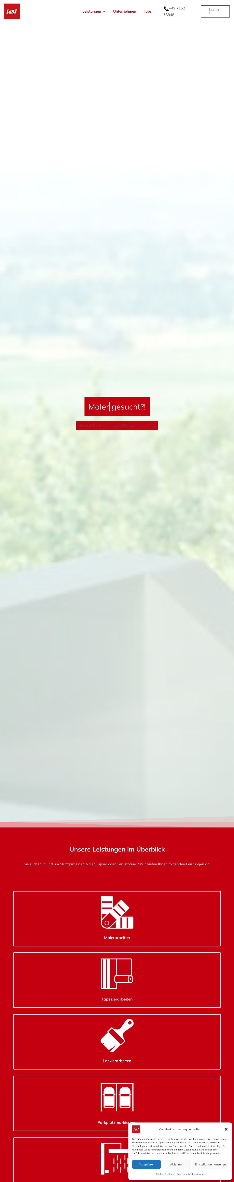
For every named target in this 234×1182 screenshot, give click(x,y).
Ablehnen (176, 1164)
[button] (226, 1129)
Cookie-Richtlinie (165, 1174)
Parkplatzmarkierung (197, 1056)
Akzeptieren (146, 1164)
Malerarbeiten (36, 1056)
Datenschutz (183, 1174)
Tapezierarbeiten (90, 1056)
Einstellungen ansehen (210, 1164)
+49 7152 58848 (183, 11)
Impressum (198, 1174)
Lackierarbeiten (143, 1056)
